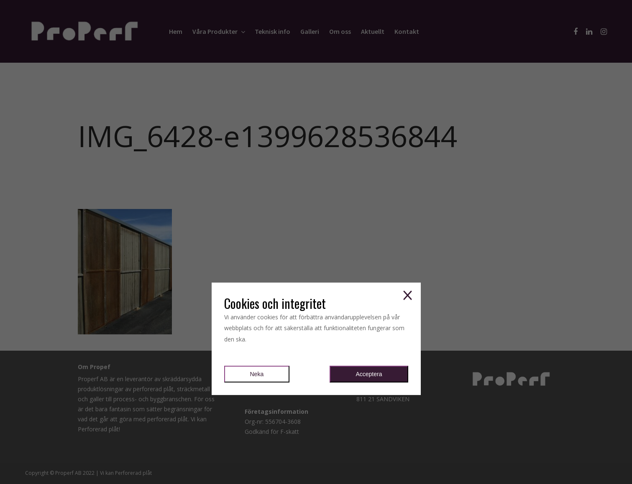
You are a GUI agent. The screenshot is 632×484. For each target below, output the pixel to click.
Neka (257, 374)
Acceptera (369, 374)
